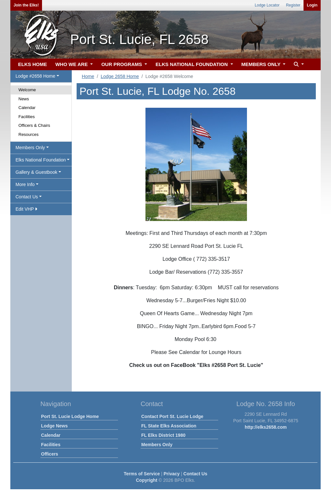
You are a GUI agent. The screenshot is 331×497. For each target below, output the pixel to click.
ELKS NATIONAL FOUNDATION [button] (192, 64)
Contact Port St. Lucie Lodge (172, 416)
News (23, 98)
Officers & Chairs (34, 125)
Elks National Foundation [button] (41, 159)
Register (293, 5)
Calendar (27, 107)
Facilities (26, 116)
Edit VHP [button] (26, 209)
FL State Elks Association (168, 425)
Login (312, 5)
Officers (49, 454)
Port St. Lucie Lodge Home (70, 416)
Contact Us (195, 473)
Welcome (27, 89)
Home (88, 76)
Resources (28, 134)
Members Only (156, 444)
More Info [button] (25, 184)
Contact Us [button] (27, 196)
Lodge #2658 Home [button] (35, 76)
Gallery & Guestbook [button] (36, 172)
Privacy (172, 473)
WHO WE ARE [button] (72, 64)
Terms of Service (142, 473)
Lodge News (54, 425)
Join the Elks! (26, 5)
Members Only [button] (30, 147)
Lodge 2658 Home (120, 76)
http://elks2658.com (266, 427)
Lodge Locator (267, 5)
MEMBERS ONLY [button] (261, 64)
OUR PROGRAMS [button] (122, 64)
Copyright (146, 480)
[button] (298, 64)
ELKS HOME (32, 64)
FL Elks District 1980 (163, 435)
